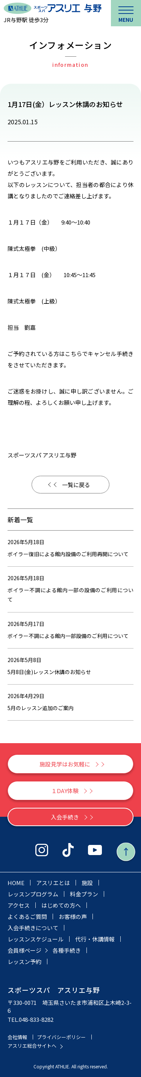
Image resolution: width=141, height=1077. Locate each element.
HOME (16, 883)
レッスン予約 (24, 961)
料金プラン (84, 894)
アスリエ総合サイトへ (32, 1045)
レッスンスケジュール (36, 939)
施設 (87, 883)
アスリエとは (53, 883)
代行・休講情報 (95, 939)
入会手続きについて (33, 928)
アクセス (19, 905)
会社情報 (17, 1037)
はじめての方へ (61, 905)
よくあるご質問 (27, 916)
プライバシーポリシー (61, 1037)
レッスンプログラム (33, 894)
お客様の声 (73, 916)
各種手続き (67, 950)
